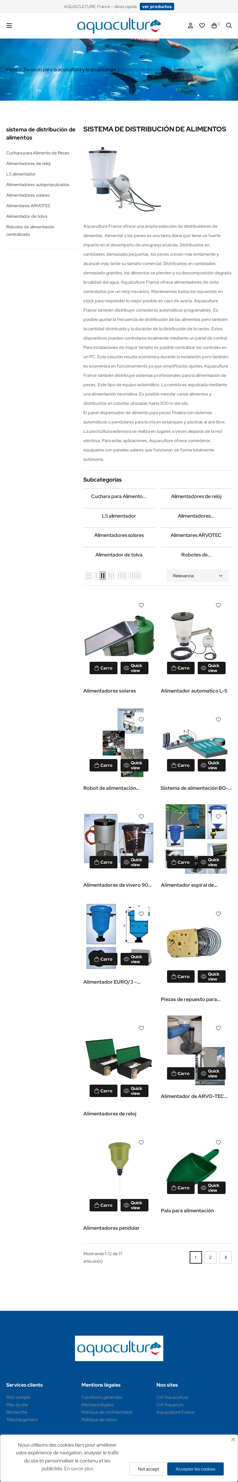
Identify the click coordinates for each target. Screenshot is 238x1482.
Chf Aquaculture (172, 1397)
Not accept (148, 1469)
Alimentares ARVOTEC (28, 205)
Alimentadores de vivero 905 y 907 (117, 886)
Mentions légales (98, 1404)
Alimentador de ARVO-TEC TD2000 (192, 1097)
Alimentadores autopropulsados (37, 184)
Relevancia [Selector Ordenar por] (198, 576)
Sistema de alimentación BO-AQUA (194, 789)
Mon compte (18, 1397)
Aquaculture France (175, 1412)
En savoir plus (78, 1468)
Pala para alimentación (187, 1210)
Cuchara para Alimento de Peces (37, 153)
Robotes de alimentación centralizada (30, 230)
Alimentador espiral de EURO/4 (187, 886)
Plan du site (17, 1404)
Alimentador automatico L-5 (194, 691)
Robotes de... (196, 554)
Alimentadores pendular (111, 1228)
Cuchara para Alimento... (119, 496)
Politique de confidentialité (107, 1412)
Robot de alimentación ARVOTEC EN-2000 (109, 789)
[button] (157, 6)
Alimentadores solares (28, 195)
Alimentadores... (196, 516)
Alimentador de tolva (26, 216)
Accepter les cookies (195, 1469)
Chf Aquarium (169, 1404)
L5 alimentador (21, 174)
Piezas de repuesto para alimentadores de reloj (189, 1000)
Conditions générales (102, 1397)
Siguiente (225, 1257)
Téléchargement (22, 1419)
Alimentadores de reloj (28, 163)
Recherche (16, 1412)
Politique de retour (99, 1419)
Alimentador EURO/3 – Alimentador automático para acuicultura (118, 982)
